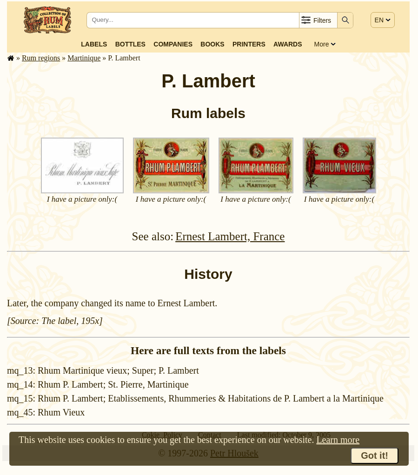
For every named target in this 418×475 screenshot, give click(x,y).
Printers (248, 44)
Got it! (374, 455)
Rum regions (41, 58)
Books (212, 44)
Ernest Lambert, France (230, 236)
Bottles (130, 44)
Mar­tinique (83, 58)
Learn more (337, 440)
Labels (94, 44)
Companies (172, 44)
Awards (287, 44)
